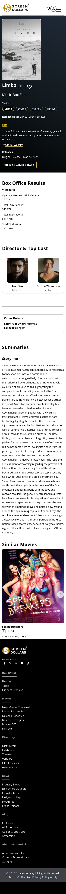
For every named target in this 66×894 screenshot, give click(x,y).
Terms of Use (18, 877)
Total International (12, 214)
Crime (8, 108)
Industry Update (12, 793)
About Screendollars (16, 844)
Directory (8, 737)
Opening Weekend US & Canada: (20, 195)
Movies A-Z (9, 724)
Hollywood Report (13, 797)
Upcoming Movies (13, 711)
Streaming (8, 836)
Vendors (7, 758)
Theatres (7, 754)
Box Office (9, 672)
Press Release (11, 805)
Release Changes (13, 720)
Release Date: (10, 116)
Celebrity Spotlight (13, 831)
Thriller (51, 108)
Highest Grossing (12, 690)
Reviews (7, 728)
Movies (6, 698)
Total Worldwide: (11, 224)
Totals (5, 685)
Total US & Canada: (13, 205)
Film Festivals (10, 763)
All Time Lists (10, 827)
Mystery (36, 108)
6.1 (9, 125)
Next (60, 594)
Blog (5, 814)
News (6, 775)
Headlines (8, 801)
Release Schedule (13, 715)
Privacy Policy (41, 877)
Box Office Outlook (14, 788)
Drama (22, 108)
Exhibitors (8, 750)
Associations (9, 767)
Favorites (48, 9)
